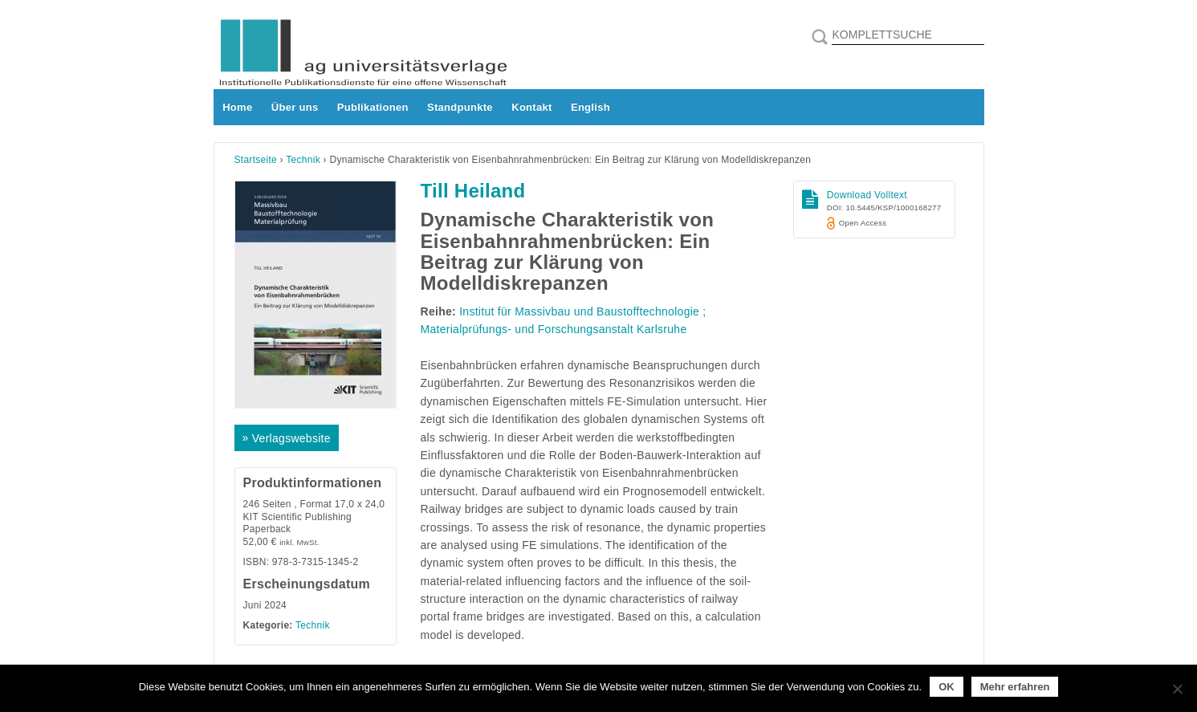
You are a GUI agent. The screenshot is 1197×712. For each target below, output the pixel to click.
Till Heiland (473, 190)
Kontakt (531, 107)
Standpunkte (460, 107)
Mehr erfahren (1015, 687)
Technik (303, 159)
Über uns (295, 107)
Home (237, 107)
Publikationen (373, 107)
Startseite (256, 159)
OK (946, 687)
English (590, 107)
